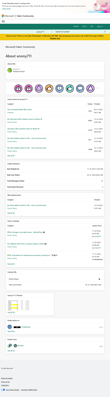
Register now (55, 38)
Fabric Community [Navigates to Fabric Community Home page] (25, 16)
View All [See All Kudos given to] (11, 331)
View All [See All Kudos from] (11, 350)
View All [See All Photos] (11, 312)
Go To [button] (99, 26)
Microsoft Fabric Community (20, 46)
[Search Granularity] (44, 32)
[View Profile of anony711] (97, 236)
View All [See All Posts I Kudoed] (11, 264)
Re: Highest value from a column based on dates (26, 244)
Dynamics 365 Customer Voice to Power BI (23, 129)
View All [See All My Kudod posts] (11, 213)
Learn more (6, 8)
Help (91, 26)
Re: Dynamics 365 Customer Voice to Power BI (24, 119)
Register (76, 26)
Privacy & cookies (7, 378)
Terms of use (5, 382)
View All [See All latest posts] (11, 155)
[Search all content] (81, 32)
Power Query (12, 122)
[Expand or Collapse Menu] (3, 21)
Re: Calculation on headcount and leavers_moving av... (30, 255)
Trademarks (5, 385)
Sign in (84, 26)
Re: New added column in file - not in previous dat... (27, 138)
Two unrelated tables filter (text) (19, 109)
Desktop (10, 112)
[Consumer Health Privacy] (29, 390)
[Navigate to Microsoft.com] (8, 16)
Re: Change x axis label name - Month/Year (26, 232)
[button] (13, 305)
